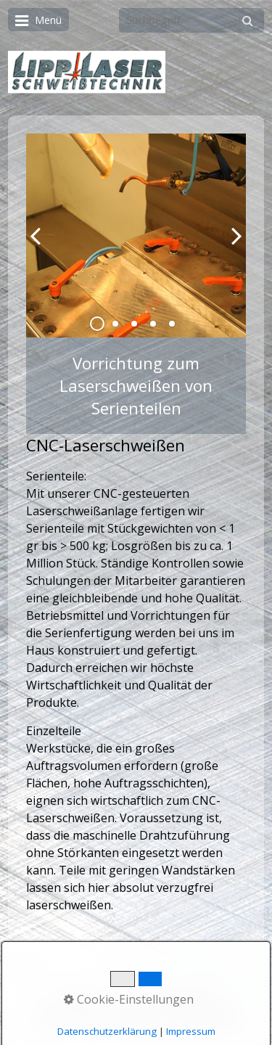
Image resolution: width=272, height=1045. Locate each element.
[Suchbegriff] (191, 20)
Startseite (80, 995)
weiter (231, 247)
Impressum (189, 995)
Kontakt (133, 995)
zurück (40, 247)
